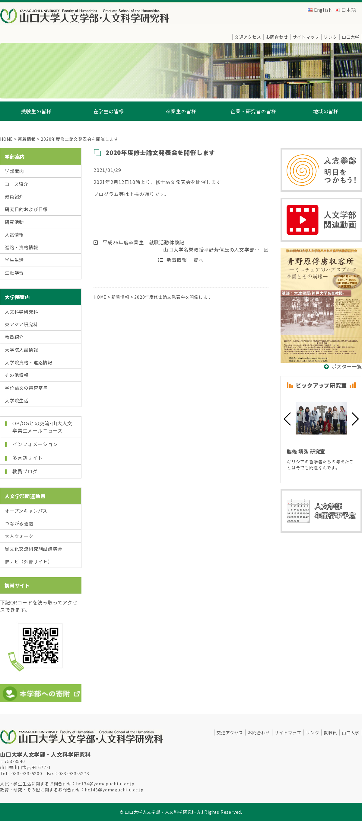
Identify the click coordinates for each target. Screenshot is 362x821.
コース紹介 (16, 184)
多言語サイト (27, 457)
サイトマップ (306, 37)
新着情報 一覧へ (180, 259)
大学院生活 (17, 400)
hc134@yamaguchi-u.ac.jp (105, 784)
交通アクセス (248, 37)
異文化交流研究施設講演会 (33, 549)
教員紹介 (14, 196)
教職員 (330, 732)
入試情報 (14, 234)
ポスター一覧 (347, 366)
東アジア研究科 (21, 324)
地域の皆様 (325, 111)
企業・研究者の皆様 (253, 111)
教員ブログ (25, 471)
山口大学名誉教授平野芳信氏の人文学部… (215, 249)
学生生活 (14, 260)
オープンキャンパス (26, 510)
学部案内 (14, 171)
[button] (288, 419)
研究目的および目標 (26, 209)
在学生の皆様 (109, 111)
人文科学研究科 (21, 311)
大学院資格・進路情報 (28, 362)
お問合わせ (277, 37)
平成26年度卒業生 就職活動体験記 (139, 242)
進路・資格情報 (21, 247)
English (323, 9)
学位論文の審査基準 (26, 388)
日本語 (348, 9)
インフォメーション (35, 444)
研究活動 (14, 222)
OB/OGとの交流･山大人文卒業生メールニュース (42, 427)
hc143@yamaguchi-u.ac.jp (114, 790)
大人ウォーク (19, 536)
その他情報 (17, 375)
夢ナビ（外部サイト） (28, 561)
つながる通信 (19, 523)
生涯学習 (14, 272)
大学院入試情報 (21, 349)
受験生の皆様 (36, 111)
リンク (330, 37)
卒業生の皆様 (181, 111)
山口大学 (351, 37)
